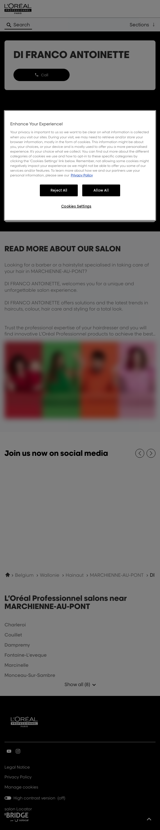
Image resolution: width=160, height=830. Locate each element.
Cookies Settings (76, 206)
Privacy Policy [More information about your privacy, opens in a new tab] (82, 175)
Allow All (101, 190)
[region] (80, 165)
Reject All (59, 190)
